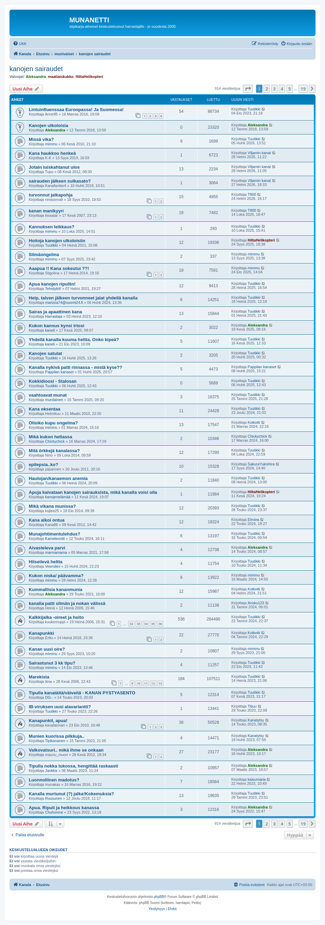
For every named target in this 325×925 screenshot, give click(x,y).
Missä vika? (41, 139)
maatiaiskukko (61, 77)
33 (138, 624)
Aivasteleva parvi (47, 547)
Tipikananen (55, 741)
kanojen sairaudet (36, 68)
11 (145, 683)
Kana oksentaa (44, 409)
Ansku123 (256, 603)
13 (160, 683)
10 (138, 683)
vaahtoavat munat (48, 395)
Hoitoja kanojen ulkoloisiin (57, 240)
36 (160, 624)
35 (153, 624)
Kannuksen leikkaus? (51, 226)
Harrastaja (53, 316)
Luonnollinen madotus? (54, 779)
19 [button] (303, 89)
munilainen (54, 400)
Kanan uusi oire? (47, 649)
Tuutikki (254, 109)
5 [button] (289, 89)
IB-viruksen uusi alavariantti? (60, 706)
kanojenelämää (57, 497)
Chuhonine (54, 812)
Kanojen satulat (45, 353)
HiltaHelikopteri (89, 77)
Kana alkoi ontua (47, 520)
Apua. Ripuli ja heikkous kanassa (64, 807)
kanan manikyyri (46, 210)
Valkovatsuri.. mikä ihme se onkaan (66, 750)
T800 (252, 194)
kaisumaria (256, 779)
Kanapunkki (41, 633)
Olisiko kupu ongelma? (53, 422)
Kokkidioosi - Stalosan (52, 381)
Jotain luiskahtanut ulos (54, 167)
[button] (248, 89)
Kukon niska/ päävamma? (56, 575)
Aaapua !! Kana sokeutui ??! (59, 268)
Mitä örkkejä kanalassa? (54, 450)
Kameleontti (55, 539)
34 (145, 624)
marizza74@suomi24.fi (64, 302)
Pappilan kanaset (59, 372)
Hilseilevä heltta (46, 561)
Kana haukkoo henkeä (52, 153)
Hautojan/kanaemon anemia (58, 478)
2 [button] (266, 89)
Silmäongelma (44, 254)
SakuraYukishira (261, 464)
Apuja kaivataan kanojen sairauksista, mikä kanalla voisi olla (93, 492)
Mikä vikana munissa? (52, 506)
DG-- (49, 697)
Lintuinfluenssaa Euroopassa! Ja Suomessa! (76, 109)
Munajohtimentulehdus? (54, 534)
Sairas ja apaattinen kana (55, 311)
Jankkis (51, 771)
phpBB (159, 897)
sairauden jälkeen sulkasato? (60, 181)
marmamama (56, 552)
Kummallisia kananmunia (55, 589)
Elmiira (253, 520)
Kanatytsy (256, 720)
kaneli (50, 330)
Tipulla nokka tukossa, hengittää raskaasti (73, 766)
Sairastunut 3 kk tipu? (52, 663)
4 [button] (282, 89)
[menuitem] (20, 44)
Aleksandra (36, 77)
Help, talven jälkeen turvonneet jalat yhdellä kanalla (83, 297)
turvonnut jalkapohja (51, 194)
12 (153, 683)
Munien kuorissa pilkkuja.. (56, 736)
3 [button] (274, 89)
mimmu (51, 144)
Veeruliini (52, 566)
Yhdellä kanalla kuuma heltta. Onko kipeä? (74, 339)
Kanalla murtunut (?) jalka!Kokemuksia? (71, 793)
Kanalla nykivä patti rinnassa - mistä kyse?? (75, 367)
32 (131, 624)
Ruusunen (53, 798)
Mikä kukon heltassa (50, 436)
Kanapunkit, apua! (48, 720)
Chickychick (55, 441)
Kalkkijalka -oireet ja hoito (56, 617)
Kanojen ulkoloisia (48, 125)
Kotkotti (254, 422)
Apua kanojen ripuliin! (52, 284)
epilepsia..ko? (43, 464)
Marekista (39, 676)
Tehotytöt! (53, 289)
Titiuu (252, 706)
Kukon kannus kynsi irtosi (56, 325)
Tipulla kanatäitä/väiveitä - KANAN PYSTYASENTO (82, 692)
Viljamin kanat (259, 153)
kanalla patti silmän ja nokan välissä (67, 603)
